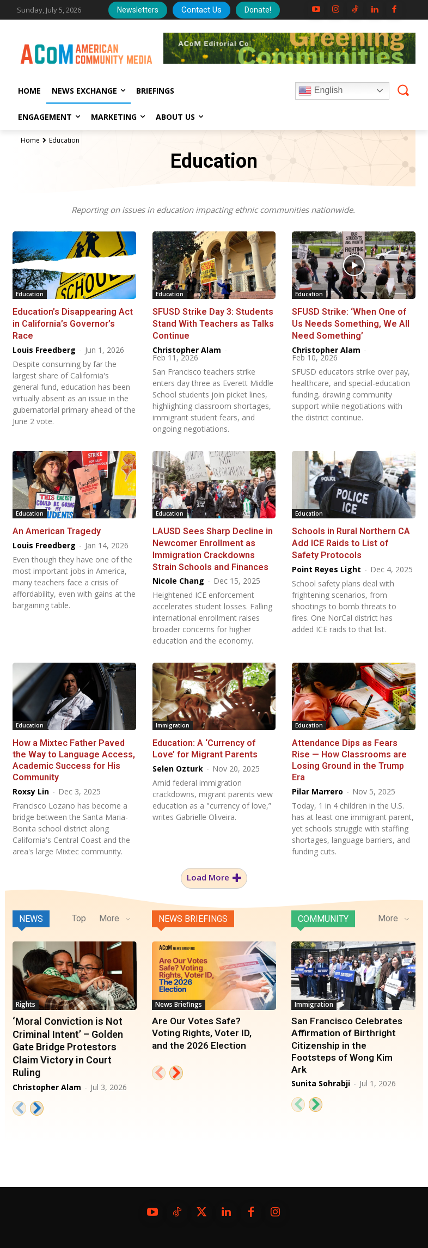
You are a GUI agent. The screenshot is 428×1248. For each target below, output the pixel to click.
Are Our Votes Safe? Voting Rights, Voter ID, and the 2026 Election (201, 1029)
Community (323, 914)
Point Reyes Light (326, 566)
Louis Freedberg (44, 348)
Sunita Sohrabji (320, 1079)
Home (30, 140)
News (31, 914)
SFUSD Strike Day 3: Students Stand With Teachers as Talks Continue (212, 322)
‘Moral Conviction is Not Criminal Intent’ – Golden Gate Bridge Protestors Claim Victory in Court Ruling (68, 1043)
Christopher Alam (186, 348)
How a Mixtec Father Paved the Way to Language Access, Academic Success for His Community (74, 756)
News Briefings (193, 914)
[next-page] (37, 1104)
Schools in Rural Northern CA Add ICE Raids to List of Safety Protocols (351, 540)
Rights (25, 1000)
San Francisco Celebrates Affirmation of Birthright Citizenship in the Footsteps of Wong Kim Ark (346, 1041)
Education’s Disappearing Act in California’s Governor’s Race (72, 322)
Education (30, 294)
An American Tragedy (56, 529)
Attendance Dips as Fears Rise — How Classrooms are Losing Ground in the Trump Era (349, 756)
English (320, 90)
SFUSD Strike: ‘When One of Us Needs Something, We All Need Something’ (350, 322)
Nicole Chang (178, 577)
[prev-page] (19, 1104)
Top (79, 914)
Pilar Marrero (317, 787)
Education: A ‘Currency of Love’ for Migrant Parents (204, 745)
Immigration (172, 722)
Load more (214, 873)
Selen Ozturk (177, 765)
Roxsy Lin (31, 787)
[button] (402, 90)
